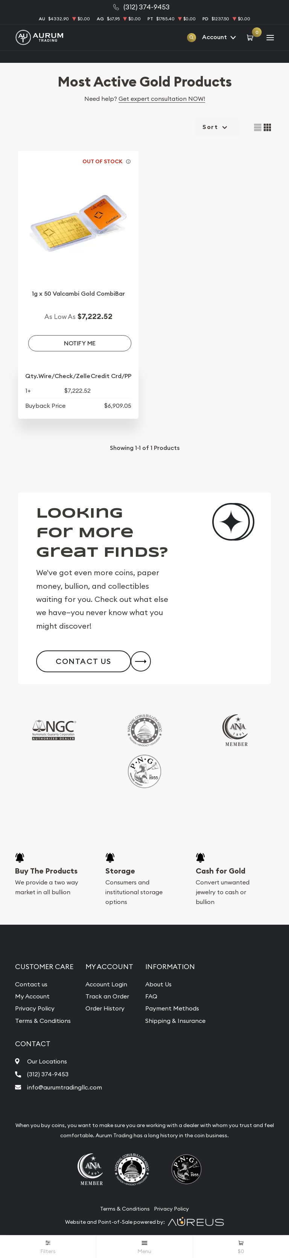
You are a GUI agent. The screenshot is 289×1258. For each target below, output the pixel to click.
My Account (32, 996)
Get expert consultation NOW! (162, 98)
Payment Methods (172, 1008)
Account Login (106, 984)
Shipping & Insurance (175, 1020)
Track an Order (107, 996)
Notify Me (80, 343)
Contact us (31, 984)
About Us (158, 984)
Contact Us (83, 661)
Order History (105, 1008)
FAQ (151, 996)
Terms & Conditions (43, 1020)
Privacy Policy (35, 1008)
